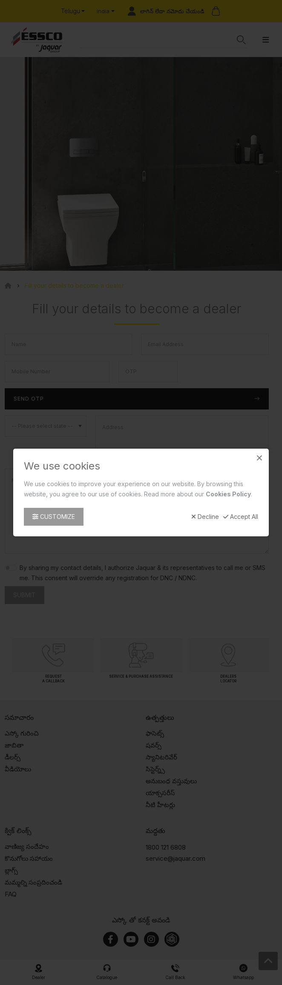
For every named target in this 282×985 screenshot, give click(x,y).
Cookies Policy (228, 494)
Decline (205, 517)
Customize (53, 516)
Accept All (240, 517)
